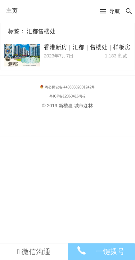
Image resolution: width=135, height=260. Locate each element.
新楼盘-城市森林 (76, 105)
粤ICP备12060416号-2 (67, 96)
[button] (110, 11)
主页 (12, 11)
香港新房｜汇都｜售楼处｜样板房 (87, 47)
